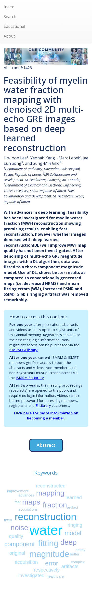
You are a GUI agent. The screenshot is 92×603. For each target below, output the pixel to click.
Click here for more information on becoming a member (46, 415)
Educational (14, 26)
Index (9, 7)
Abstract (46, 445)
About (9, 36)
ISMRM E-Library (23, 349)
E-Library (43, 405)
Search (10, 16)
